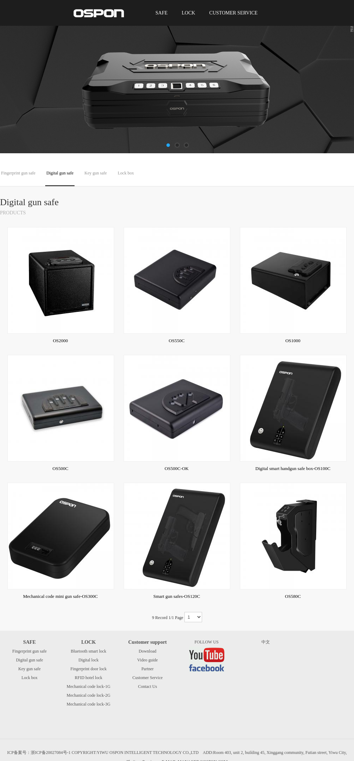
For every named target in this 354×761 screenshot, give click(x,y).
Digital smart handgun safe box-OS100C (292, 468)
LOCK (188, 13)
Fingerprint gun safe (18, 173)
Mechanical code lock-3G (89, 704)
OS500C (61, 468)
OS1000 (293, 340)
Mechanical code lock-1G (89, 686)
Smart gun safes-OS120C (176, 596)
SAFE (161, 13)
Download (148, 651)
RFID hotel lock (88, 677)
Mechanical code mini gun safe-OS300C (60, 596)
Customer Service (147, 677)
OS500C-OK (177, 468)
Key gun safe (95, 173)
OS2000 (60, 340)
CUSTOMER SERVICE (233, 13)
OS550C (177, 340)
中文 (265, 642)
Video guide (147, 660)
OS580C (293, 596)
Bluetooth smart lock (88, 651)
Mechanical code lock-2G (89, 695)
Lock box (126, 173)
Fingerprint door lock (88, 668)
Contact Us (147, 686)
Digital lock (88, 660)
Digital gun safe (59, 173)
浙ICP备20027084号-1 (51, 752)
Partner (147, 668)
